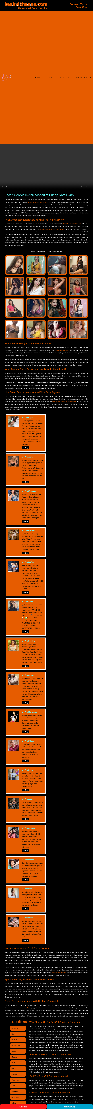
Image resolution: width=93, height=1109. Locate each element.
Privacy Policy (83, 77)
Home (38, 77)
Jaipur (13, 1103)
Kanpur (14, 1034)
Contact (64, 77)
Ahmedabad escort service (72, 224)
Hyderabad (15, 1045)
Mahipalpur (15, 1057)
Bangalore (15, 1097)
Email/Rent (82, 7)
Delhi (13, 1063)
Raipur (14, 1040)
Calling (23, 1106)
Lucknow (15, 1091)
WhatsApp (69, 1106)
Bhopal (14, 1051)
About (50, 77)
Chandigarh (15, 1080)
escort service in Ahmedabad (38, 202)
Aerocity (14, 1028)
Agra (13, 1086)
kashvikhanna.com (26, 4)
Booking (25, 448)
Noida (13, 1068)
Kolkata (14, 1074)
